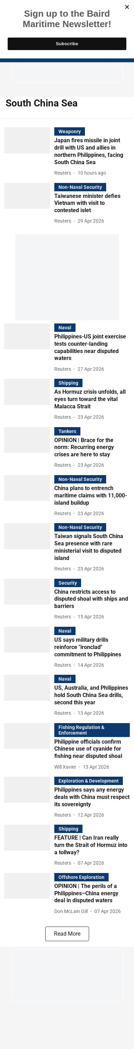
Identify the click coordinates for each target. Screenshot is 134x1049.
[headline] (92, 151)
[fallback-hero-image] (29, 152)
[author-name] (64, 173)
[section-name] (69, 131)
